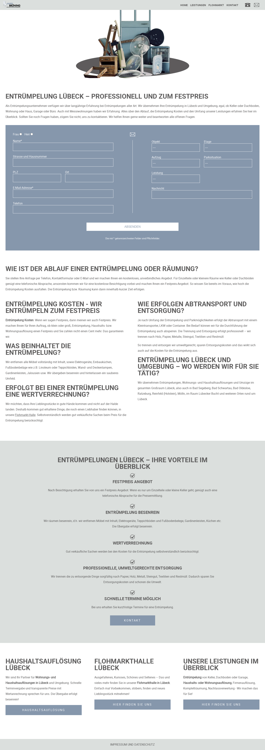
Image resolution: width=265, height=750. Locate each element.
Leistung (157, 173)
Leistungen (198, 5)
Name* (17, 141)
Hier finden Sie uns (132, 704)
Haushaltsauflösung (43, 710)
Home (184, 5)
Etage (207, 141)
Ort (67, 172)
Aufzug (156, 157)
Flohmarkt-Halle (25, 415)
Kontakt (232, 5)
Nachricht (158, 188)
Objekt (156, 141)
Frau (16, 134)
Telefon (18, 203)
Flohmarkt (216, 5)
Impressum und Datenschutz (132, 744)
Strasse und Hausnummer (30, 156)
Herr (27, 134)
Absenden (132, 226)
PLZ (15, 172)
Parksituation (212, 157)
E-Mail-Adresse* (23, 188)
